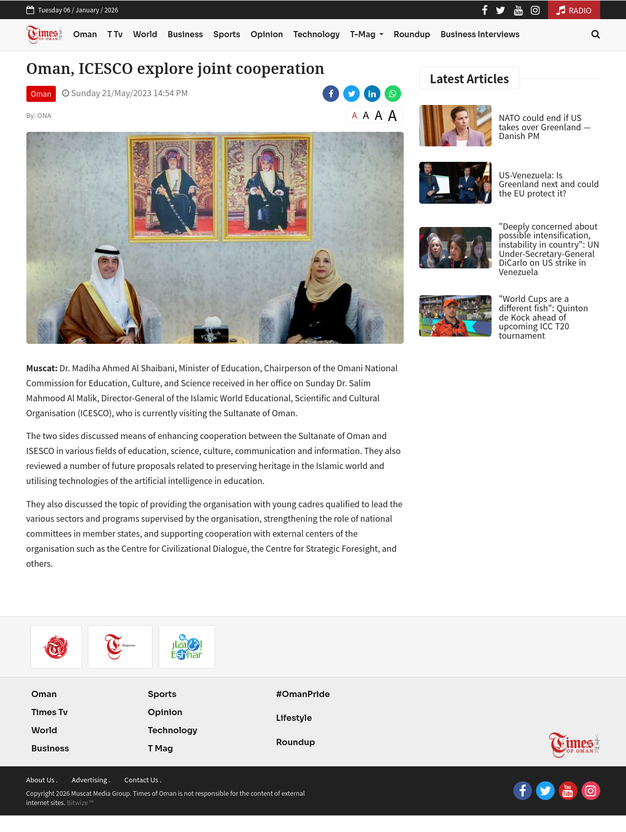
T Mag (160, 748)
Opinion (267, 34)
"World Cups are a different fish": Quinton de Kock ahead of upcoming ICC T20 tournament (543, 316)
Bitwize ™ (80, 802)
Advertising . (91, 779)
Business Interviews (480, 34)
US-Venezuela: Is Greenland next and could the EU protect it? (549, 184)
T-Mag (363, 34)
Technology (317, 34)
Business (185, 34)
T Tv (115, 34)
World (145, 34)
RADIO (574, 10)
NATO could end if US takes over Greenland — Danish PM (545, 126)
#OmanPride (303, 694)
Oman (85, 34)
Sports (226, 34)
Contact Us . (143, 779)
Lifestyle (294, 718)
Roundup (412, 34)
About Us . (42, 779)
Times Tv (50, 712)
